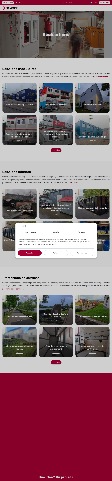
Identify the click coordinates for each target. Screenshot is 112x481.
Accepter (29, 253)
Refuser (56, 253)
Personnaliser (82, 253)
